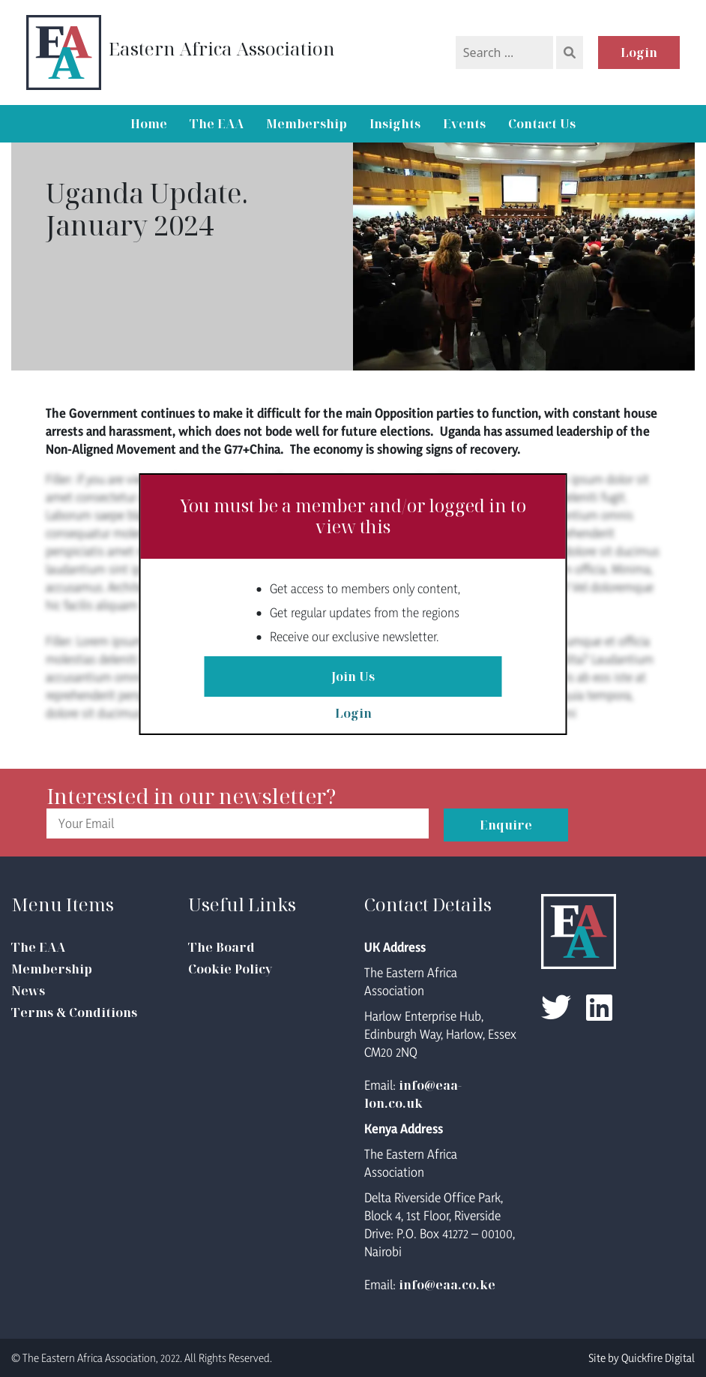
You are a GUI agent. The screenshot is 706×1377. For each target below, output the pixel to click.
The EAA (217, 124)
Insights (394, 124)
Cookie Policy (230, 969)
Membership (306, 124)
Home (148, 124)
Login (639, 52)
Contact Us (542, 124)
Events (464, 124)
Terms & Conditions (74, 1012)
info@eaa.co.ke (447, 1284)
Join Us (353, 676)
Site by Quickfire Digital (641, 1358)
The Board (221, 947)
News (28, 990)
